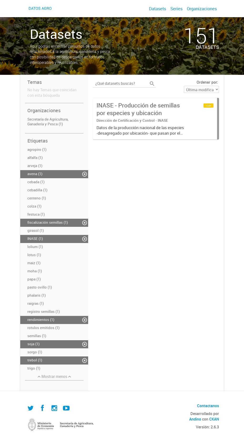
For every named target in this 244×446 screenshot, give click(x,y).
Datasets (157, 8)
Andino (195, 419)
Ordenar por (207, 82)
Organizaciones (202, 8)
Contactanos (208, 405)
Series (176, 8)
